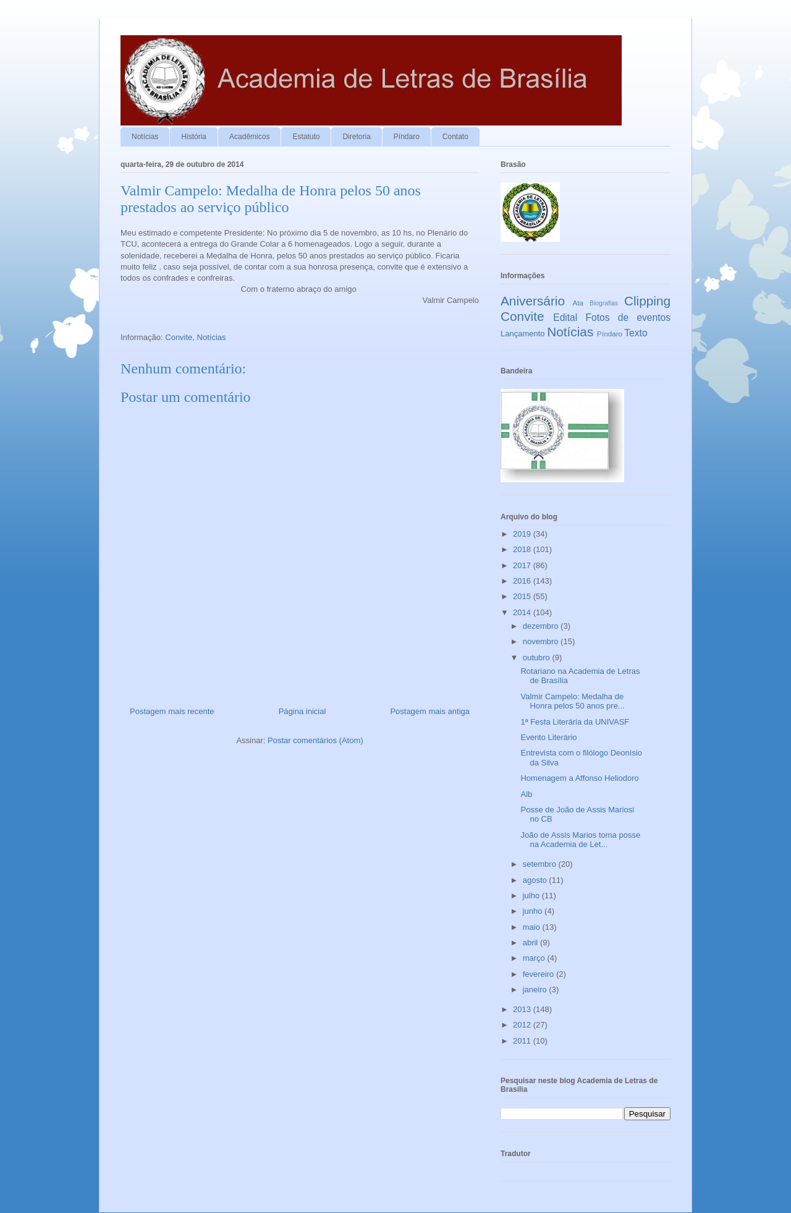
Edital (565, 317)
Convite (178, 337)
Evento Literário (548, 737)
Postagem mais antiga (430, 711)
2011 (523, 1040)
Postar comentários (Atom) (315, 740)
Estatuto (305, 136)
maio (533, 927)
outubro (537, 657)
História (193, 136)
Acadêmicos (249, 136)
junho (533, 911)
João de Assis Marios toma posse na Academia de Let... (580, 839)
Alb (526, 794)
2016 (523, 580)
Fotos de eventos (628, 317)
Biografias (604, 303)
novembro (541, 641)
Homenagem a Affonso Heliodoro (579, 778)
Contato (455, 136)
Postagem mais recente (172, 711)
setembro (541, 864)
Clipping (647, 301)
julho (532, 895)
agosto (536, 880)
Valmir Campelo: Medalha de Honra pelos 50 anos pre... (572, 701)
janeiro (536, 989)
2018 (523, 549)
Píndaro (407, 136)
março (535, 958)
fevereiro (539, 974)
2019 (523, 533)
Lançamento (523, 333)
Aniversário (533, 301)
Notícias (145, 136)
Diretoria (356, 136)
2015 (523, 596)
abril (531, 942)
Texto (635, 333)
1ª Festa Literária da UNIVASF (574, 721)
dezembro (541, 626)
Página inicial (302, 711)
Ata (578, 303)
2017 (523, 565)
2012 (523, 1024)
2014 (523, 612)
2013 (523, 1009)
